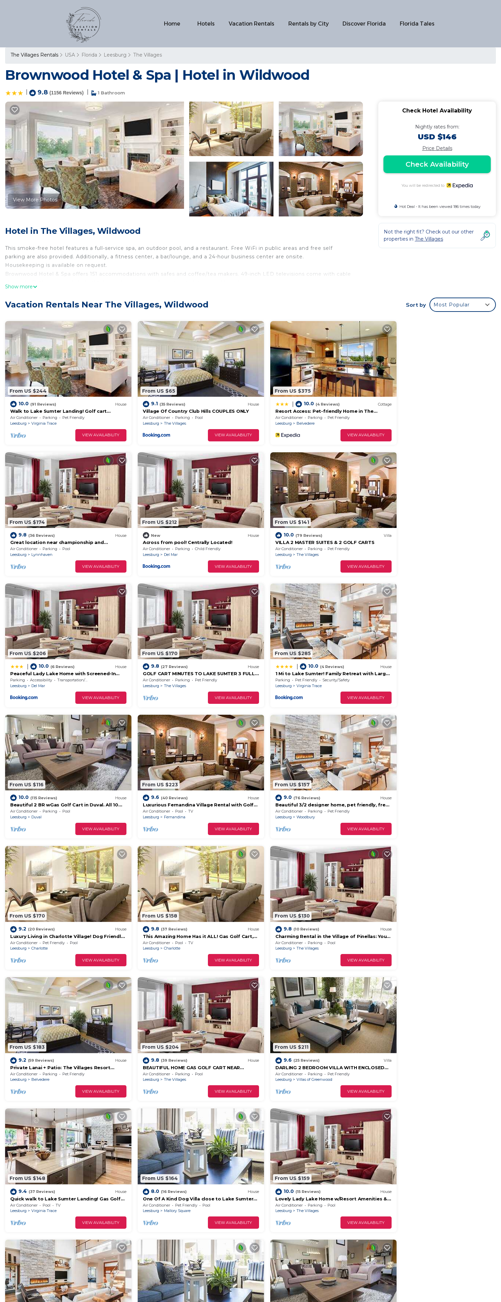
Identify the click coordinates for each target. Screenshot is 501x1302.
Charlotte (39, 796)
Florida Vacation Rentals (43, 1180)
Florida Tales (417, 23)
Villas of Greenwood (174, 923)
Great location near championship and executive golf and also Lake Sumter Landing (359, 1201)
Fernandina (290, 670)
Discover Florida (364, 23)
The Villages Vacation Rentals (49, 1169)
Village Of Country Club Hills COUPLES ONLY (187, 406)
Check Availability (437, 164)
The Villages (147, 55)
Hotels (207, 23)
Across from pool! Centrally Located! (55, 532)
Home (173, 23)
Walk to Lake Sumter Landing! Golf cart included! (318, 1169)
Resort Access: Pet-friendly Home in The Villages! (318, 1190)
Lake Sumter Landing (423, 1049)
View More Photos (35, 200)
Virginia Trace (44, 418)
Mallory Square (417, 923)
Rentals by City (309, 23)
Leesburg (115, 55)
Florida (89, 55)
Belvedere (289, 418)
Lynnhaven (414, 418)
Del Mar (38, 544)
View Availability (92, 430)
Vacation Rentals (252, 23)
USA (70, 55)
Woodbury (413, 670)
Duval (161, 670)
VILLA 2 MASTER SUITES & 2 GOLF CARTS (183, 532)
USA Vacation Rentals (40, 1190)
